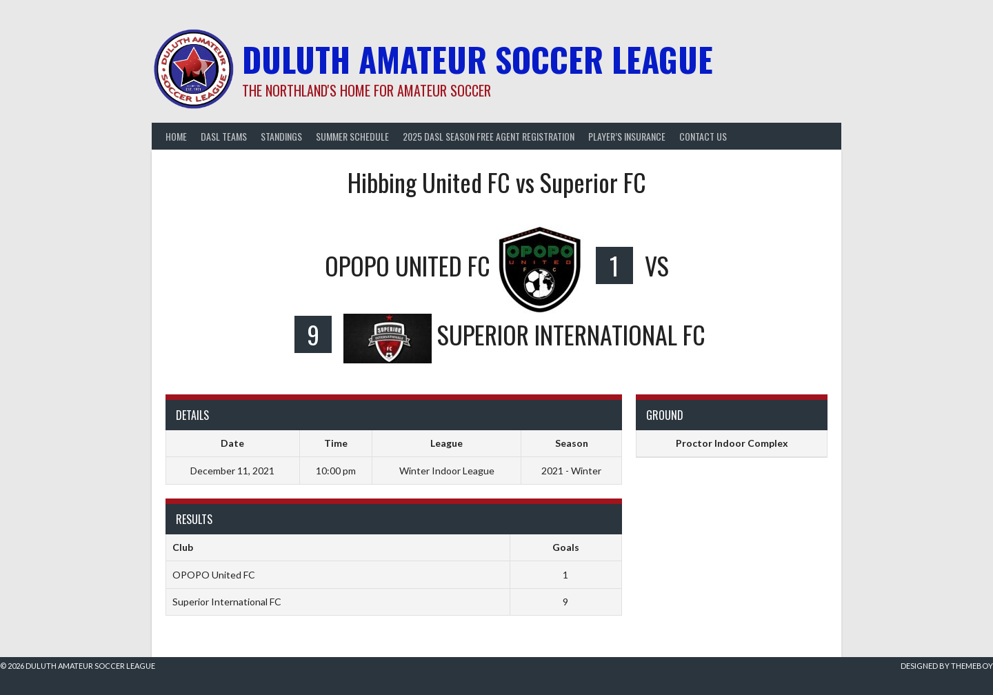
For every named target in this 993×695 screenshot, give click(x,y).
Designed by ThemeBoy (947, 665)
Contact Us (703, 136)
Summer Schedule (352, 136)
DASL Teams (224, 136)
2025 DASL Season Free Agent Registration (488, 136)
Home (176, 136)
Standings (281, 136)
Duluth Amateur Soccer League (477, 58)
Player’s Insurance (626, 136)
